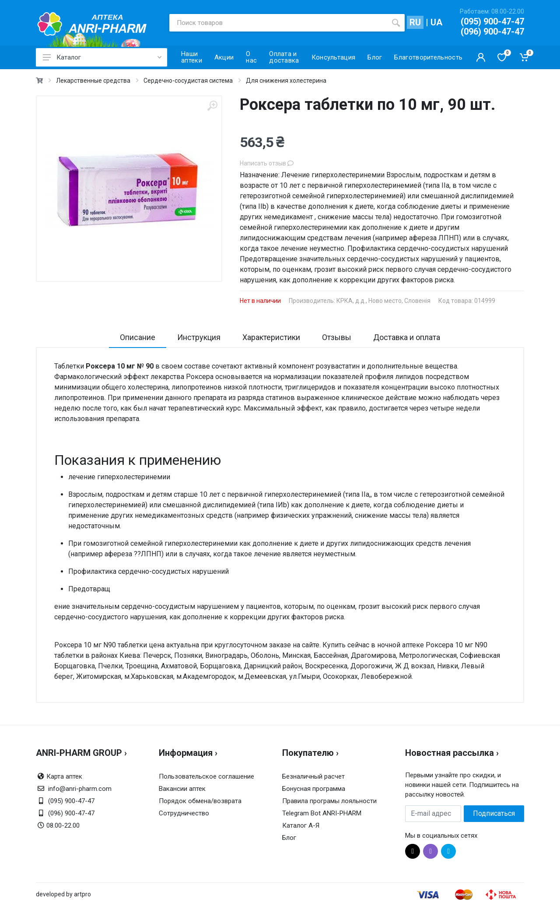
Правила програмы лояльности (329, 801)
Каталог (102, 57)
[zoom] (212, 105)
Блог (289, 838)
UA (436, 22)
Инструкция (198, 337)
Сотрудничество (184, 813)
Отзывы (336, 337)
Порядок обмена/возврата (200, 801)
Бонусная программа (313, 789)
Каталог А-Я (300, 825)
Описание (137, 337)
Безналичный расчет (313, 776)
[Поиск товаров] (278, 23)
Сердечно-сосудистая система (188, 80)
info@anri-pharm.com (80, 789)
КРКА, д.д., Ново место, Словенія (383, 300)
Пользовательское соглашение (206, 776)
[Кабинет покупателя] (480, 57)
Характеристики (271, 337)
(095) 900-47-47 (492, 21)
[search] (396, 23)
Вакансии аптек (182, 789)
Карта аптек (64, 776)
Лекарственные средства (93, 80)
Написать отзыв (267, 163)
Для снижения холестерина (286, 80)
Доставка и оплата (406, 337)
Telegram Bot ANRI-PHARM (321, 813)
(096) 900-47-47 (492, 31)
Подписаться (494, 813)
